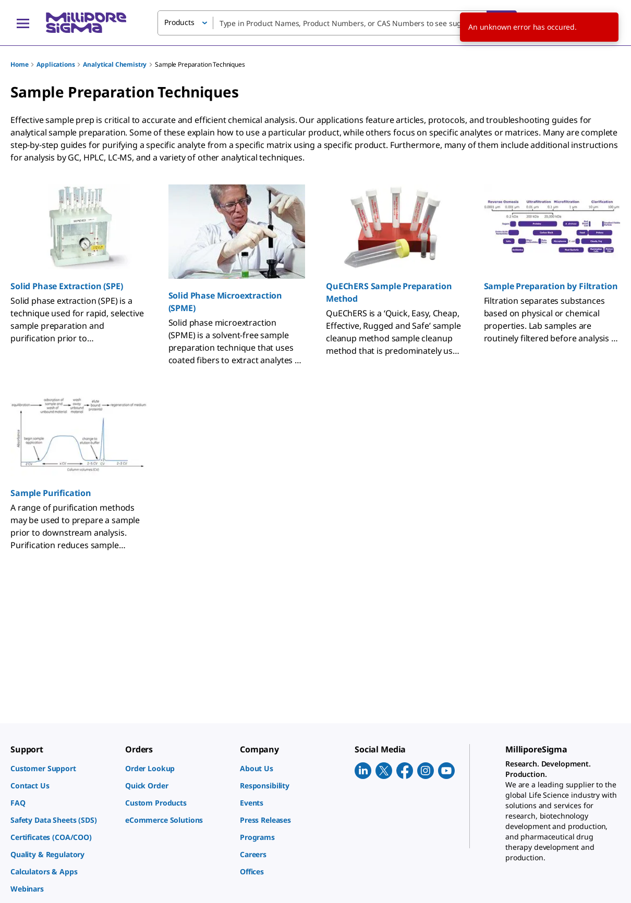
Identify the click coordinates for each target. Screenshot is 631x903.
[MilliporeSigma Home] (86, 23)
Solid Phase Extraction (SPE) (66, 286)
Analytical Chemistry (115, 64)
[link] (62, 768)
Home (19, 64)
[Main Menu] (23, 23)
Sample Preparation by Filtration (551, 286)
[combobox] (337, 22)
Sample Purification (50, 493)
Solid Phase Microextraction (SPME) (225, 302)
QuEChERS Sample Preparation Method (389, 292)
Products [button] (179, 22)
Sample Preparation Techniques (200, 64)
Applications (56, 64)
